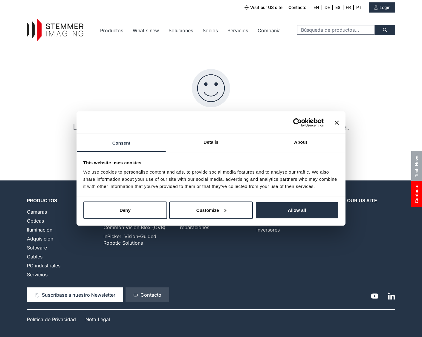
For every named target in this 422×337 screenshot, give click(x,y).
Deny (125, 209)
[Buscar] (385, 30)
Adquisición (40, 239)
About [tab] (300, 142)
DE (327, 7)
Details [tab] (211, 142)
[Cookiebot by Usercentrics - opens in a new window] (297, 122)
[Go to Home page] (55, 30)
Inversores (268, 230)
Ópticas (35, 221)
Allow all (297, 209)
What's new (146, 30)
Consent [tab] (121, 142)
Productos (111, 30)
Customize (211, 209)
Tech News (416, 165)
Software (37, 248)
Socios (210, 30)
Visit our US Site (355, 200)
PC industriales (43, 266)
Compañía (269, 30)
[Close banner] (337, 122)
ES (337, 7)
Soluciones (181, 30)
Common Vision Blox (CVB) (134, 227)
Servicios (237, 30)
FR (348, 7)
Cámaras (37, 212)
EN (316, 7)
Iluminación (39, 230)
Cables (34, 257)
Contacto (297, 7)
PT (359, 7)
